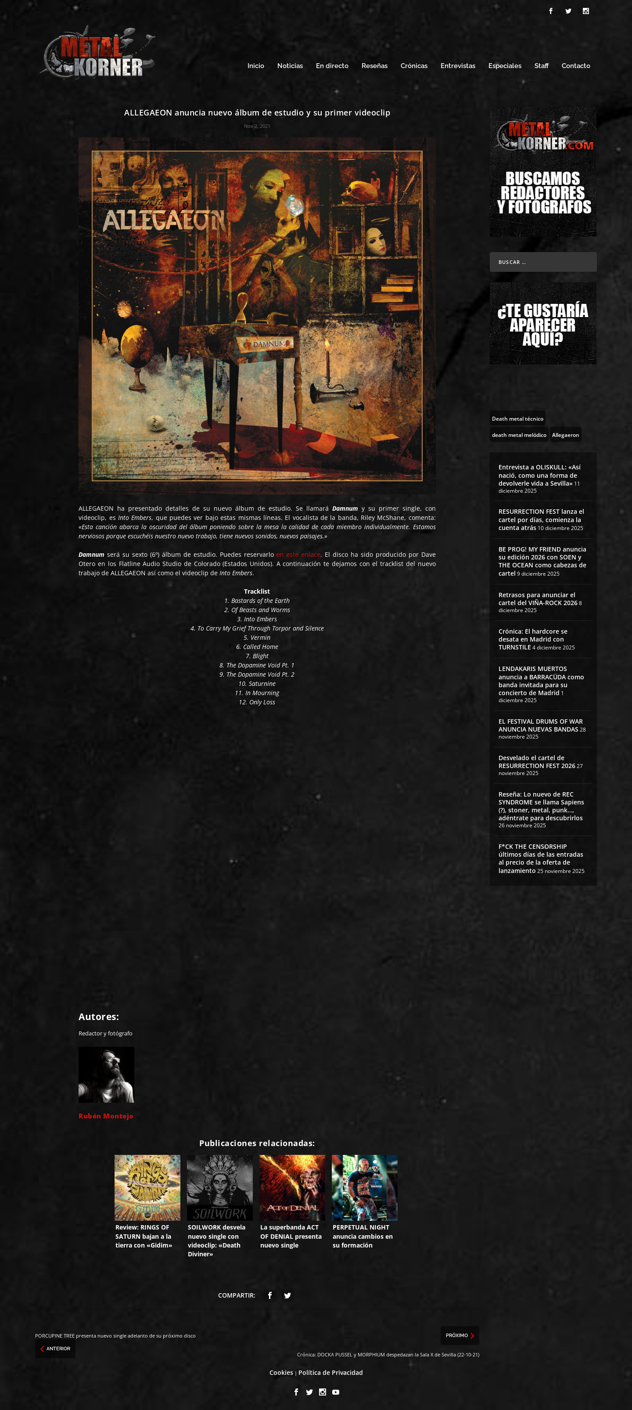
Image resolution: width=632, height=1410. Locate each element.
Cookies (281, 1371)
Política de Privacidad (330, 1371)
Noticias (290, 65)
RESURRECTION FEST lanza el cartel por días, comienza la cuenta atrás (541, 518)
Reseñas (375, 65)
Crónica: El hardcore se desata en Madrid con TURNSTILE (533, 638)
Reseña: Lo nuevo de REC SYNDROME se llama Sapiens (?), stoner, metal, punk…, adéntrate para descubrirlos (541, 805)
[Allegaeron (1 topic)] (566, 433)
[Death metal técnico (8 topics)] (518, 416)
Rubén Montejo (106, 1114)
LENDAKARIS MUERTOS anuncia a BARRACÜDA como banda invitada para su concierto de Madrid (541, 679)
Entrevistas (458, 65)
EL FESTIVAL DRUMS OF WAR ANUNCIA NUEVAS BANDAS (541, 724)
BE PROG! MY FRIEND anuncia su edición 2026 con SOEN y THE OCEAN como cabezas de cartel (542, 560)
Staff (542, 65)
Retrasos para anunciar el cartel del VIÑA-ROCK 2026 (538, 597)
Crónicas (414, 65)
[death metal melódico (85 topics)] (519, 433)
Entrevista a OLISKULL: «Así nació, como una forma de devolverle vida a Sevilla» (540, 474)
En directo (332, 65)
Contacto (576, 65)
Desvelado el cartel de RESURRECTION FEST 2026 (537, 760)
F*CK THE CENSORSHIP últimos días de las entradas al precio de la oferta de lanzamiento (541, 857)
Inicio (256, 65)
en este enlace (298, 552)
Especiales (504, 65)
